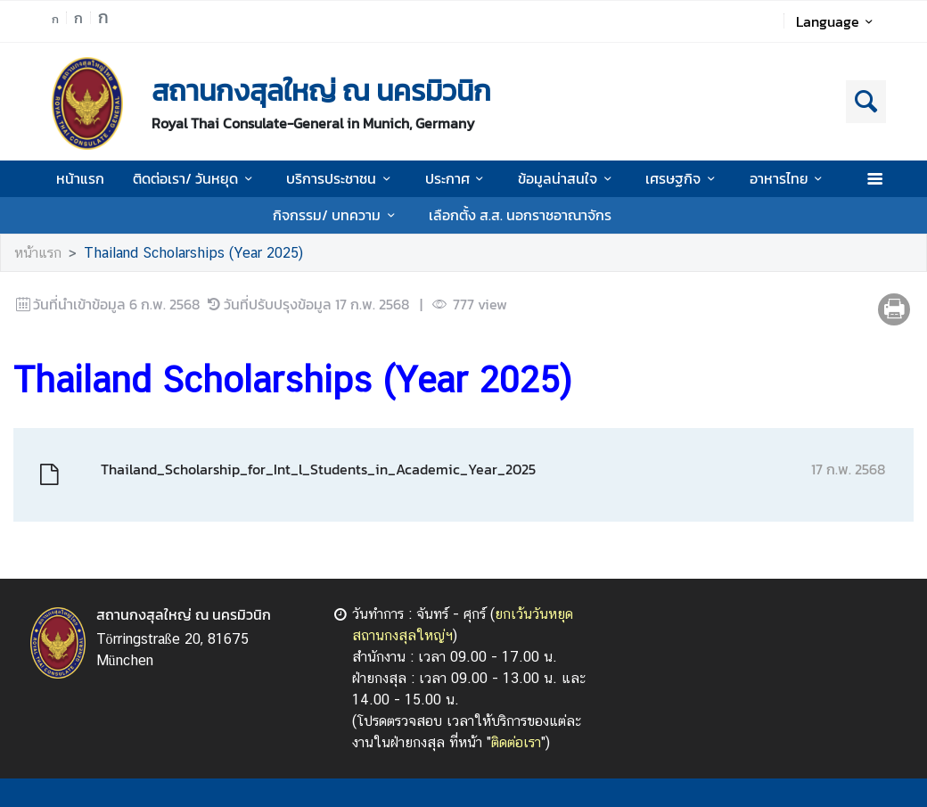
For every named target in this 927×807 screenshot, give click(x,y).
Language (837, 21)
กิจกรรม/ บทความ (336, 215)
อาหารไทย (789, 178)
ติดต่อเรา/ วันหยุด (195, 178)
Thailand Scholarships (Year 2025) (193, 252)
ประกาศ (457, 178)
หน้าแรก (80, 178)
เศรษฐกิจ (682, 178)
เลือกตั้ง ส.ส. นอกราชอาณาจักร (520, 215)
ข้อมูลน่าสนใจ (567, 178)
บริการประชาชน (341, 178)
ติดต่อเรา (516, 742)
